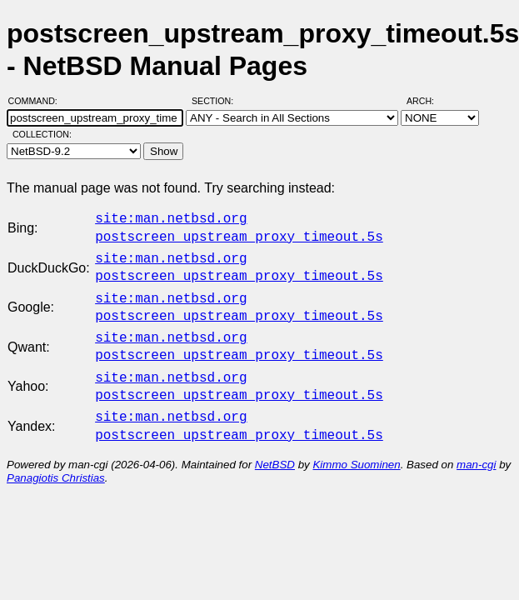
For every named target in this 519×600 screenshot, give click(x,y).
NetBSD (275, 444)
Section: (216, 101)
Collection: (42, 134)
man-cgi (476, 444)
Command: (37, 101)
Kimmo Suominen (356, 444)
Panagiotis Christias (56, 458)
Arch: (428, 101)
